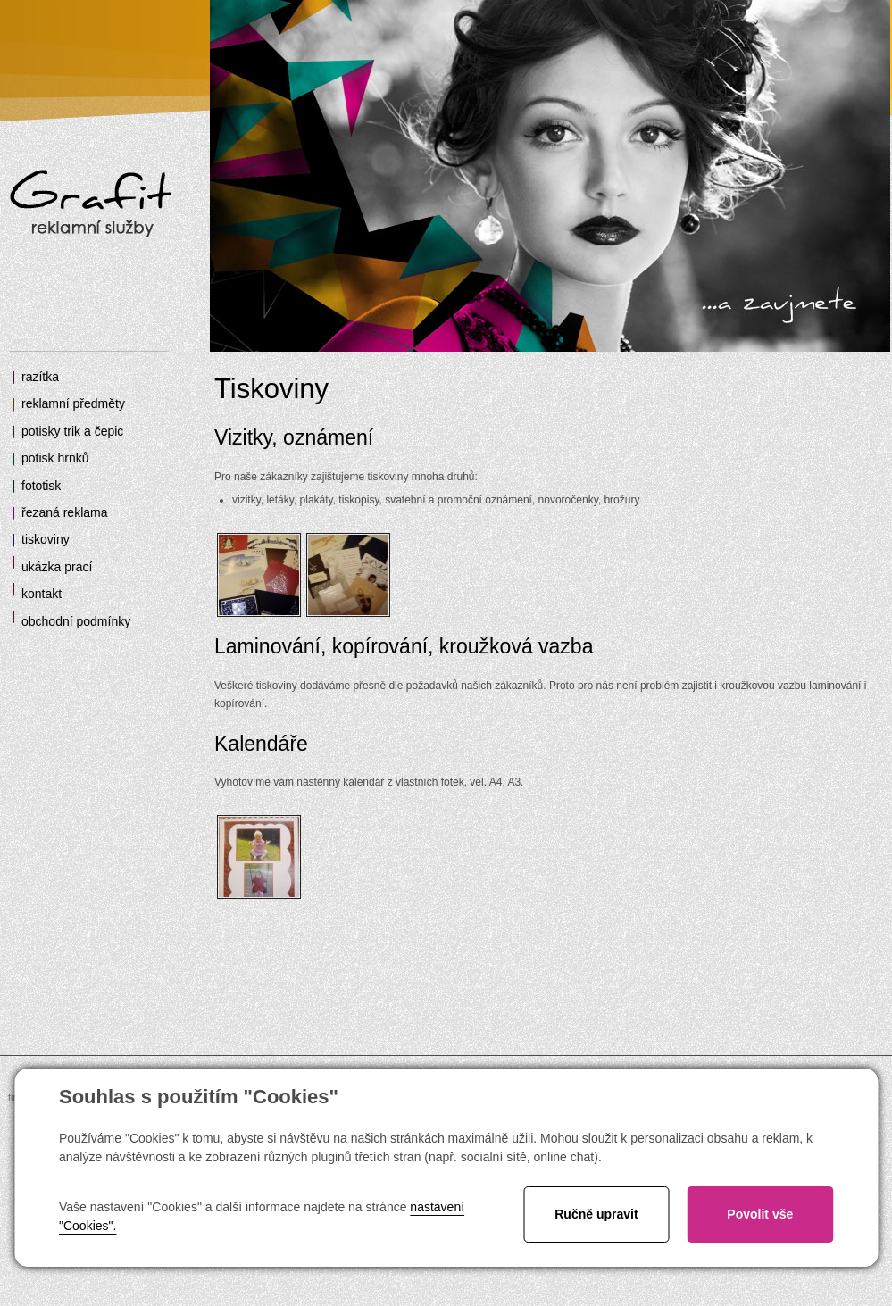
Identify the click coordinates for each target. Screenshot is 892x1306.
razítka (40, 377)
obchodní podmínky (75, 621)
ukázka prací (56, 567)
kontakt (41, 593)
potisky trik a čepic (72, 431)
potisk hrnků (54, 458)
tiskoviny (45, 539)
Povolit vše (760, 1214)
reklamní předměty (73, 403)
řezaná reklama (64, 512)
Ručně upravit (596, 1214)
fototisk (41, 485)
